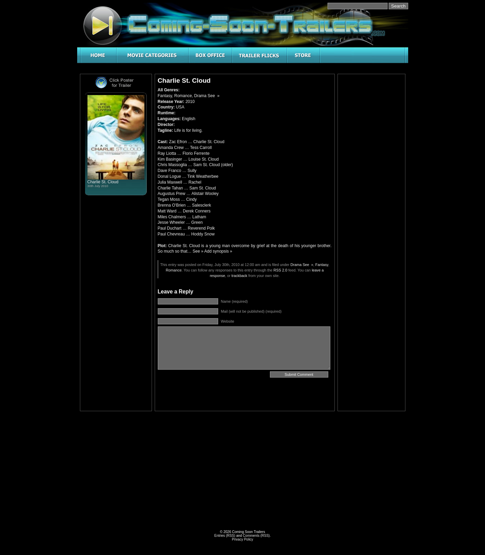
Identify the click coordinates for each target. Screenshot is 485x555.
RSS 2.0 (280, 270)
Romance (183, 95)
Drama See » (207, 95)
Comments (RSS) (256, 535)
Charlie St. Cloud (103, 182)
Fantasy (165, 95)
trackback (239, 276)
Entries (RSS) (224, 535)
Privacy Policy (242, 539)
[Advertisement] (371, 180)
